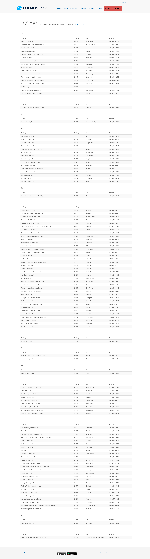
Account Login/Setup (113, 8)
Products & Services (70, 8)
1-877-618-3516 (79, 24)
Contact (99, 8)
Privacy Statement (101, 553)
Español (125, 2)
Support (91, 8)
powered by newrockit (26, 553)
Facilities (83, 8)
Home (59, 8)
